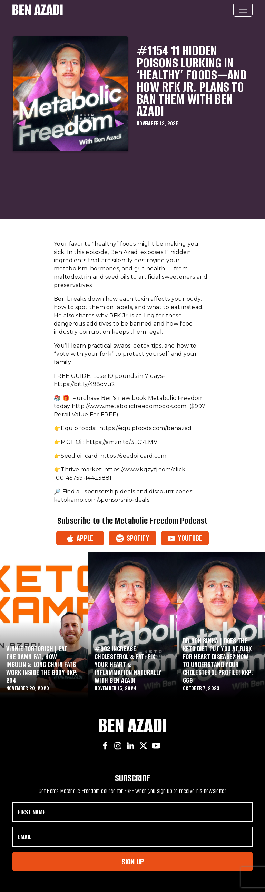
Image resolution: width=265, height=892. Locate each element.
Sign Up (132, 861)
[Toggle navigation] (243, 10)
